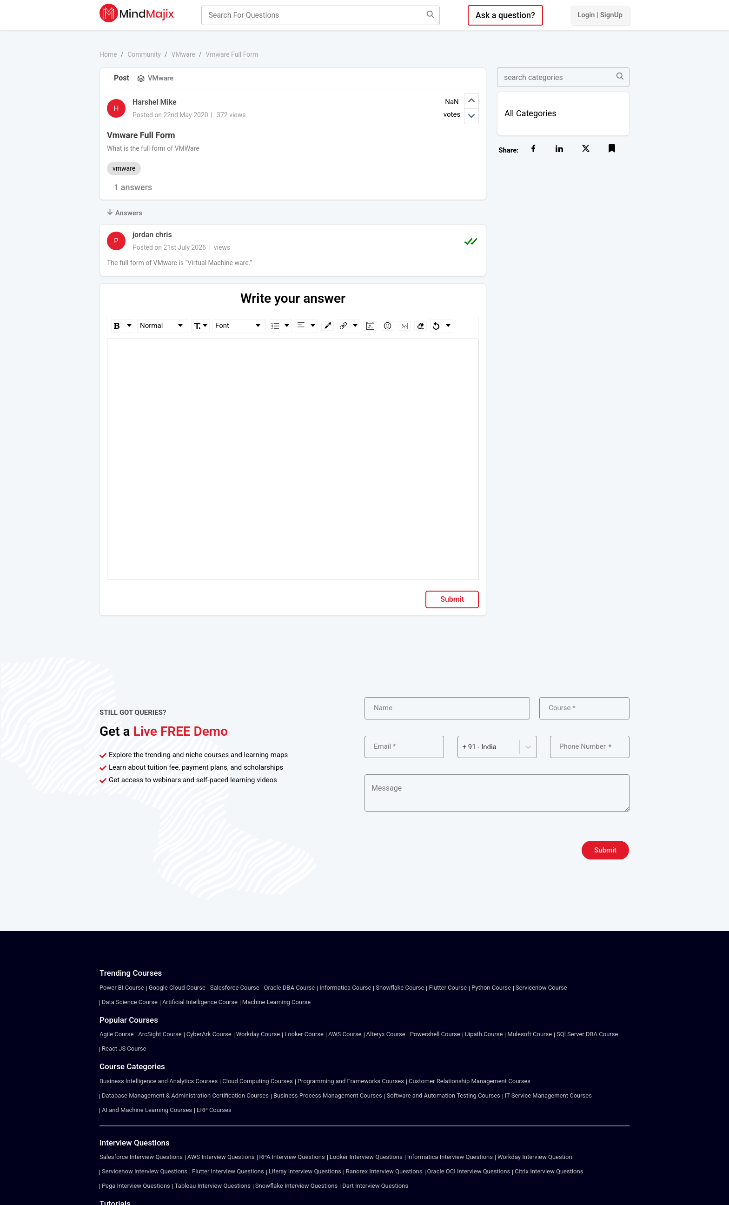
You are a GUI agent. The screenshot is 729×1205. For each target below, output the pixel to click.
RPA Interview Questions (292, 1156)
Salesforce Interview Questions (141, 1156)
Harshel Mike (155, 102)
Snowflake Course (400, 987)
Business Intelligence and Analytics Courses (158, 1081)
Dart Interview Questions (375, 1185)
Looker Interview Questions (366, 1156)
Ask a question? (505, 15)
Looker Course (304, 1034)
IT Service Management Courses (548, 1095)
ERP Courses (214, 1109)
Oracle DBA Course (289, 987)
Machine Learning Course (276, 1002)
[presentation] (435, 850)
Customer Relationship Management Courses (469, 1081)
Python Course (491, 987)
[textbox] (293, 352)
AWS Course (345, 1034)
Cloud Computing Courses (257, 1081)
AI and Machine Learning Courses (147, 1109)
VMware (183, 54)
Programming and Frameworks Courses (351, 1081)
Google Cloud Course (177, 987)
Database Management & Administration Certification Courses (185, 1095)
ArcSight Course (159, 1034)
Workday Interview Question (534, 1156)
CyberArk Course (209, 1034)
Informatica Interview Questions (450, 1156)
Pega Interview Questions (136, 1185)
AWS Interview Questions (221, 1156)
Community (144, 54)
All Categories (530, 113)
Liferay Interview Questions (305, 1171)
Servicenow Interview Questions (144, 1171)
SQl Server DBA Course (587, 1034)
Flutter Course (448, 987)
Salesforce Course (234, 987)
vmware (124, 168)
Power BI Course (121, 987)
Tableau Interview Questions (213, 1185)
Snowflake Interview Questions (296, 1185)
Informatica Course (345, 987)
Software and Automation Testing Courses (443, 1095)
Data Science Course (130, 1002)
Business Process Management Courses (327, 1095)
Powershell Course (435, 1034)
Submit (452, 599)
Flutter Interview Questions (228, 1171)
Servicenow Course (541, 987)
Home (108, 54)
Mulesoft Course (529, 1034)
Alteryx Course (385, 1034)
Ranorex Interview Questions (384, 1171)
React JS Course (124, 1048)
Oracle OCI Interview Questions (468, 1171)
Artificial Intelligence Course (200, 1002)
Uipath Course (484, 1034)
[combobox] (463, 747)
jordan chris (152, 234)
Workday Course (258, 1034)
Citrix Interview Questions (549, 1171)
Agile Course (116, 1034)
